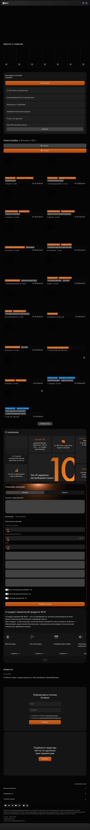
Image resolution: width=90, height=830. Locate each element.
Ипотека (25, 492)
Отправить (44, 722)
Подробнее (15, 653)
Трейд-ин (65, 492)
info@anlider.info (9, 819)
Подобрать (45, 759)
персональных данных (52, 715)
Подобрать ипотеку (45, 604)
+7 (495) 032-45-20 (80, 784)
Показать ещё (44, 423)
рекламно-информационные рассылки (50, 718)
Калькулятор (9, 516)
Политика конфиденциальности (14, 820)
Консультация (45, 83)
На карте (45, 151)
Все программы (21, 516)
